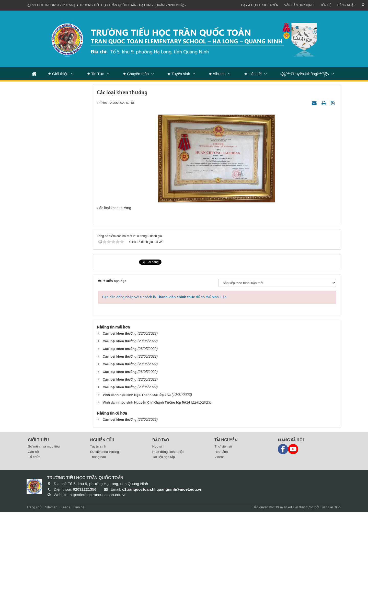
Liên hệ (325, 5)
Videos (219, 556)
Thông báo (98, 556)
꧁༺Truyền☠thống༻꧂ (304, 74)
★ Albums (217, 74)
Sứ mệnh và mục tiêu (44, 545)
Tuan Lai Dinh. (330, 606)
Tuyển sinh (98, 545)
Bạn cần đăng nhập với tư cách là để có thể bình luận (164, 396)
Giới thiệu (38, 539)
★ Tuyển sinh (178, 74)
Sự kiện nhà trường (104, 551)
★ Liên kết (253, 74)
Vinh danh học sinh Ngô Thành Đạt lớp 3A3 (137, 494)
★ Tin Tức (95, 74)
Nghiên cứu (102, 539)
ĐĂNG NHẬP (346, 5)
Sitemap (51, 606)
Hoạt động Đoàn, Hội (168, 551)
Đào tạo (160, 539)
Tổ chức (34, 556)
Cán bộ (33, 551)
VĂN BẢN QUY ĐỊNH (299, 5)
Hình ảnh (221, 551)
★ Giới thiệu (58, 74)
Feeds (65, 606)
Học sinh (158, 545)
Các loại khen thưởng (119, 432)
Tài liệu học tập (163, 556)
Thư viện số (223, 545)
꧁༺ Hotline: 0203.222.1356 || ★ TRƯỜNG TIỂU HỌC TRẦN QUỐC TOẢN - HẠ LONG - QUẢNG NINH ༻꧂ (106, 5)
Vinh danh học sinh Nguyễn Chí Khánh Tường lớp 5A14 (146, 501)
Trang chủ (34, 606)
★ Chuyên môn (136, 74)
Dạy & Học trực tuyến (259, 5)
